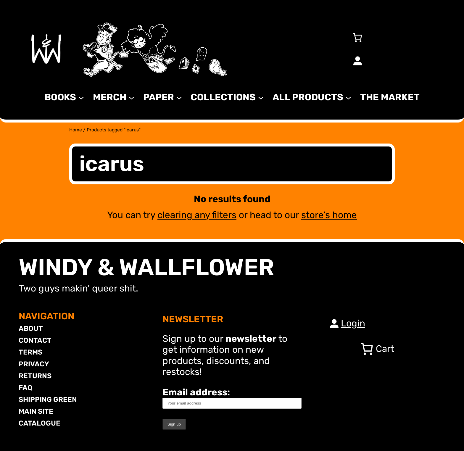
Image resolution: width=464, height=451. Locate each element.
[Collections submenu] (261, 97)
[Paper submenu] (179, 97)
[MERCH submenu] (131, 97)
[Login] (357, 60)
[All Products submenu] (348, 97)
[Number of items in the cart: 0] (357, 37)
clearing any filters (196, 215)
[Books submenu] (81, 97)
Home (75, 130)
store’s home (329, 215)
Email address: (232, 398)
